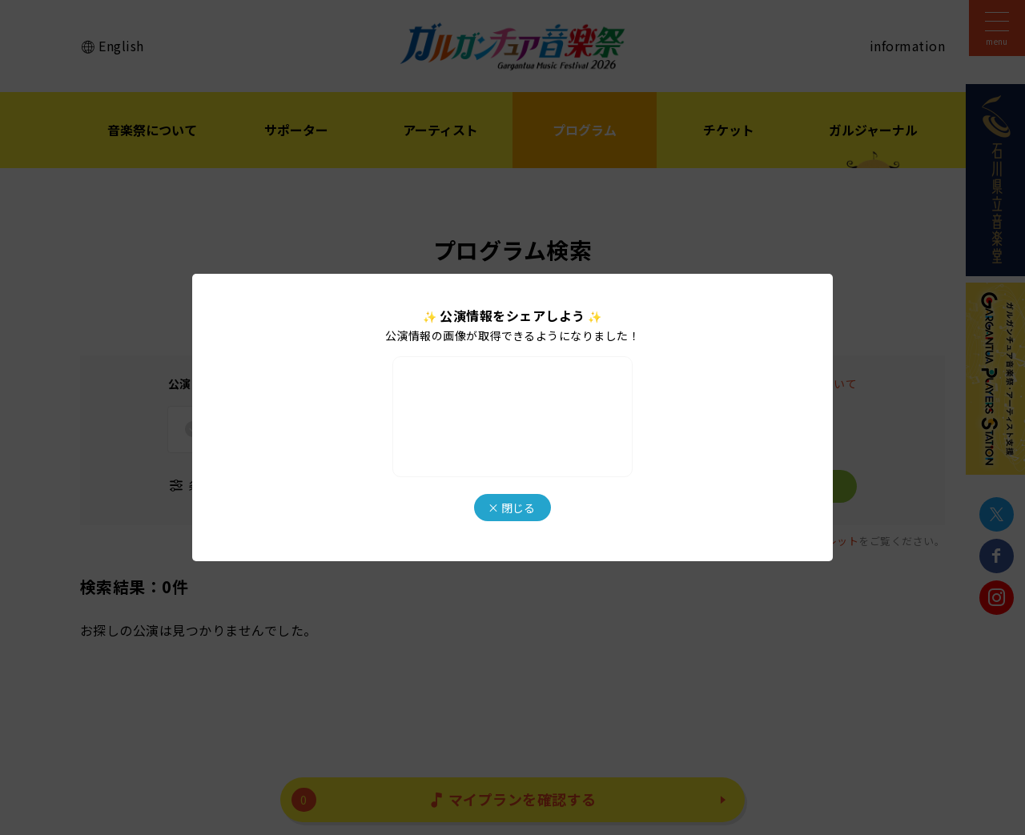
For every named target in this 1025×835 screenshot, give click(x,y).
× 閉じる (511, 508)
